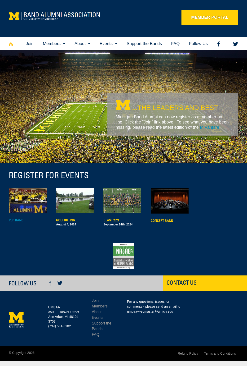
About (80, 43)
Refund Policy (188, 353)
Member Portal (210, 17)
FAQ (175, 43)
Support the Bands (144, 43)
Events (106, 43)
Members (52, 43)
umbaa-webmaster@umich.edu (150, 311)
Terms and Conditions (220, 353)
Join (30, 43)
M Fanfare (209, 127)
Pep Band (16, 220)
